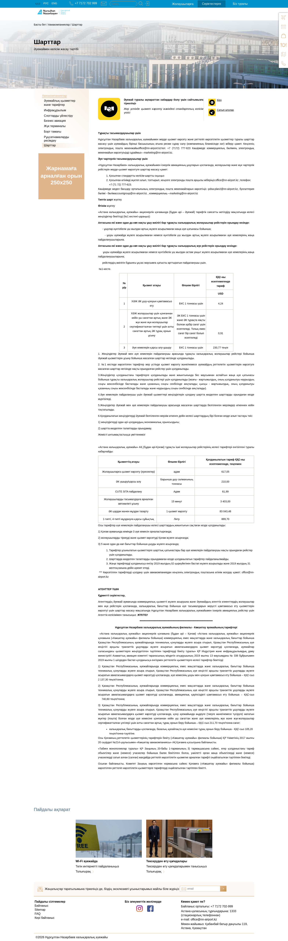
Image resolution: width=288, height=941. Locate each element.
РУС (45, 3)
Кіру (219, 100)
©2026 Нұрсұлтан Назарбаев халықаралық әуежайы (72, 937)
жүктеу (110, 199)
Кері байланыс (45, 917)
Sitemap (40, 909)
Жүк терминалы (55, 126)
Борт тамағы (52, 131)
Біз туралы (240, 3)
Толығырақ (83, 871)
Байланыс (41, 905)
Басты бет (40, 24)
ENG (54, 3)
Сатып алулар (225, 110)
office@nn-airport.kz (149, 148)
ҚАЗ (37, 3)
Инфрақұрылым (55, 110)
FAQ (38, 913)
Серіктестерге (211, 3)
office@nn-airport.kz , (227, 180)
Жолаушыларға (183, 4)
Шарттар (77, 24)
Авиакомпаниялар (59, 24)
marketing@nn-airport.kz (158, 152)
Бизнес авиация (55, 120)
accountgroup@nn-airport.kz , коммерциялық (140, 193)
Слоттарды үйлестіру (58, 115)
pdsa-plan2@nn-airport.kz (223, 188)
